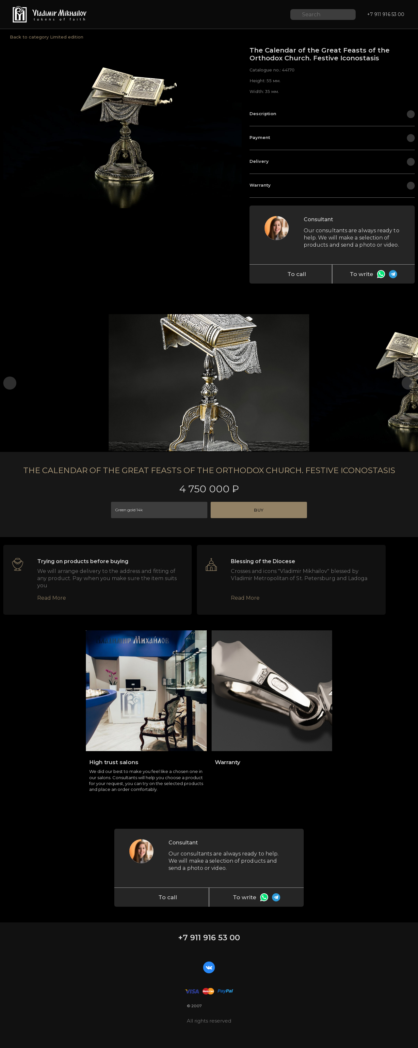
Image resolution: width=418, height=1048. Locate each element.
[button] (9, 383)
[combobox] (159, 510)
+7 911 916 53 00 (209, 937)
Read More (51, 598)
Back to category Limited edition (46, 36)
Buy (259, 510)
